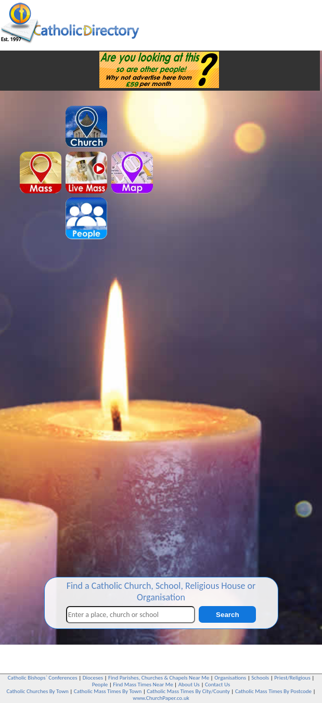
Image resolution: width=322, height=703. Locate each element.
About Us (189, 684)
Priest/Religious (292, 677)
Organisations (230, 677)
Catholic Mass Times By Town (107, 691)
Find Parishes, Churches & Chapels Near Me (158, 677)
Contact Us (217, 684)
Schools (260, 677)
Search (227, 615)
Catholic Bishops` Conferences (43, 677)
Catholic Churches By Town (37, 691)
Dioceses (93, 677)
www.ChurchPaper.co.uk (161, 698)
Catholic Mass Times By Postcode (273, 691)
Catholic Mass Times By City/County (188, 691)
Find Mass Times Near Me (143, 684)
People (100, 684)
